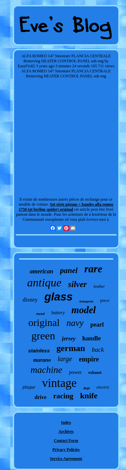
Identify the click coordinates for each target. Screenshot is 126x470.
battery (58, 312)
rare (93, 269)
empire (89, 359)
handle (91, 338)
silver (77, 284)
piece (104, 300)
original (43, 322)
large (64, 359)
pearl (97, 324)
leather (99, 286)
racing (63, 396)
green (43, 336)
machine (46, 369)
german (70, 348)
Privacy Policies (66, 449)
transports (86, 301)
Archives (66, 431)
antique (44, 282)
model (84, 310)
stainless (39, 350)
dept (86, 388)
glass (58, 296)
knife (88, 395)
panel (69, 270)
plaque (29, 387)
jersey (69, 338)
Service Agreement (66, 458)
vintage (59, 383)
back (98, 349)
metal (40, 314)
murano (42, 360)
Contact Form (66, 440)
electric (103, 387)
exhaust (94, 372)
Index (66, 422)
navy (75, 323)
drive (41, 397)
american (41, 271)
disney (30, 299)
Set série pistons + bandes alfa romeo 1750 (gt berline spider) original (66, 207)
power (75, 372)
